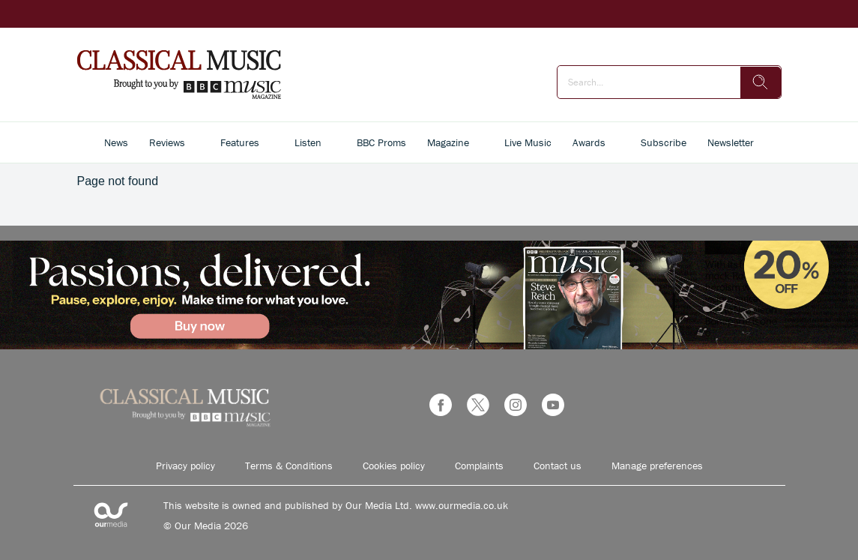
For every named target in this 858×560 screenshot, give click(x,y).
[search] (760, 82)
